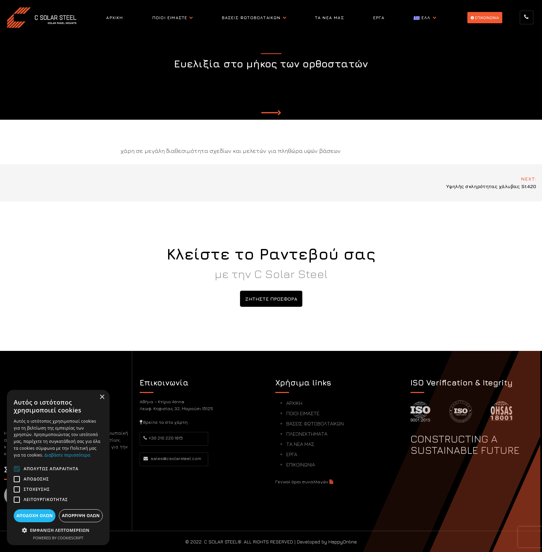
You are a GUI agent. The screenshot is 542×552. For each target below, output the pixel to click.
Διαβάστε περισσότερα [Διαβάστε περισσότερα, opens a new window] (67, 455)
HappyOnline (342, 541)
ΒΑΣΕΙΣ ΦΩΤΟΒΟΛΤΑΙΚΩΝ (251, 17)
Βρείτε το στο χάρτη (164, 422)
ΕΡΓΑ (379, 17)
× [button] (101, 397)
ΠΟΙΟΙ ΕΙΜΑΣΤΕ (170, 17)
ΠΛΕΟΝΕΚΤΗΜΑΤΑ (306, 434)
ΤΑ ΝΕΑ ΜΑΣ (329, 17)
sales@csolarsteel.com (172, 458)
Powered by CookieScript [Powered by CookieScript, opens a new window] (58, 537)
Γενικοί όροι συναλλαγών (304, 481)
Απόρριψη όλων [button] (81, 515)
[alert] (58, 467)
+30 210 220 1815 (163, 438)
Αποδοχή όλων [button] (34, 515)
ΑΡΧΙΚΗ (114, 17)
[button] (58, 530)
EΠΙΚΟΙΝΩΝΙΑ (485, 17)
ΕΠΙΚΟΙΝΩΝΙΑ (300, 465)
